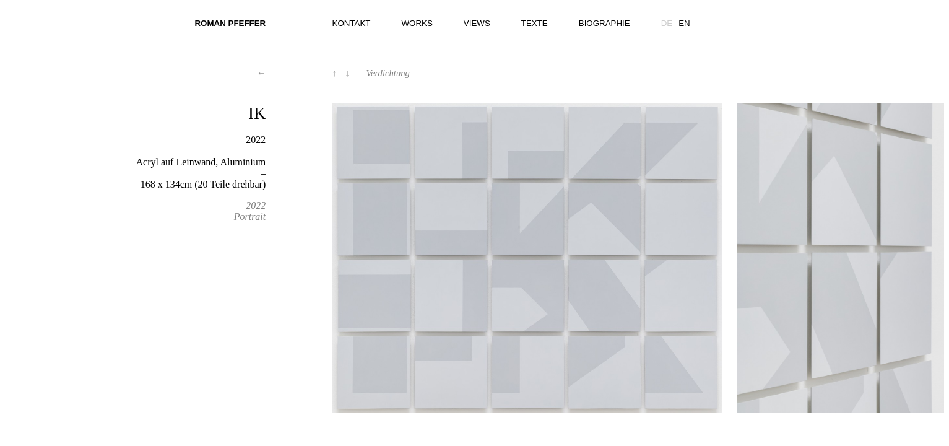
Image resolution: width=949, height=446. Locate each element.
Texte (534, 23)
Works (417, 23)
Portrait (250, 216)
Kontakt (351, 23)
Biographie (604, 23)
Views (477, 23)
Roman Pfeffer (230, 23)
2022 (256, 205)
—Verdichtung (384, 73)
